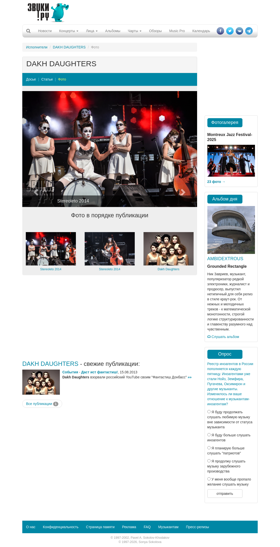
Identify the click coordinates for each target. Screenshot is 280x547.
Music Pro (177, 31)
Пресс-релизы (197, 527)
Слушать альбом (223, 337)
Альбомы (112, 31)
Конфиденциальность (60, 527)
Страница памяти (100, 527)
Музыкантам (168, 527)
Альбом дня (224, 198)
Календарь (201, 31)
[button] (35, 149)
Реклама (129, 527)
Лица (92, 31)
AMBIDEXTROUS (225, 258)
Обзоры (155, 31)
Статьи (47, 79)
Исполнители (36, 47)
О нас (30, 527)
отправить (224, 494)
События (70, 372)
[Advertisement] (138, 11)
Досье (31, 79)
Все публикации (42, 404)
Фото (62, 79)
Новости (45, 31)
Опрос (224, 354)
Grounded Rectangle (227, 266)
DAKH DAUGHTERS (69, 47)
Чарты (135, 31)
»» (190, 377)
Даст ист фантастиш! (99, 372)
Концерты (68, 31)
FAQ (147, 527)
